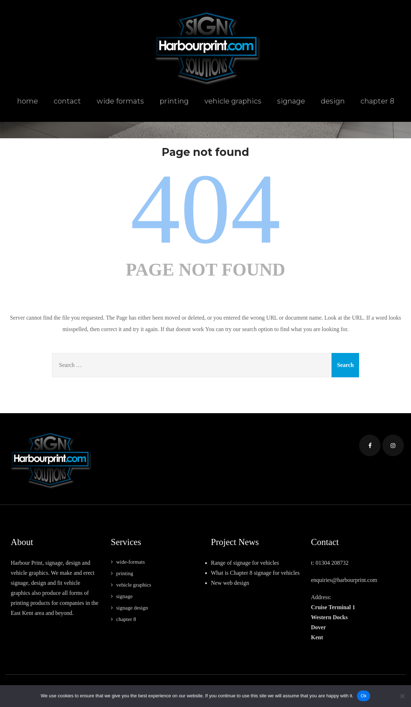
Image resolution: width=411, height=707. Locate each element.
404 (205, 208)
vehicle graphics (232, 101)
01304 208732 (331, 563)
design (333, 101)
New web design (230, 583)
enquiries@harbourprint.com (344, 580)
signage (291, 101)
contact (67, 101)
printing (174, 101)
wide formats (120, 101)
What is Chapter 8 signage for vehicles (255, 573)
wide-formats (130, 562)
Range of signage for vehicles (245, 563)
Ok (364, 695)
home (27, 101)
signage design (132, 608)
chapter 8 (377, 101)
